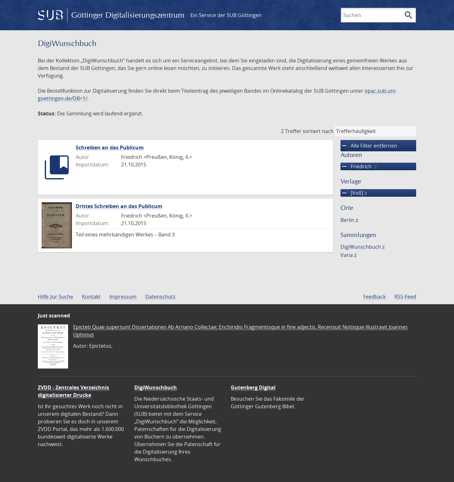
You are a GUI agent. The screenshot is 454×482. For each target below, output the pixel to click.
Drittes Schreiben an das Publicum (119, 206)
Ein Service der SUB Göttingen (226, 15)
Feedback (374, 296)
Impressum (123, 296)
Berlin (349, 220)
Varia (348, 255)
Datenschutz (160, 296)
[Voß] (353, 193)
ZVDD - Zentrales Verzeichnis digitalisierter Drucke (73, 391)
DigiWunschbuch (362, 246)
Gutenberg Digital (253, 387)
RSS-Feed (405, 296)
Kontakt (91, 296)
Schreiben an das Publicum (110, 147)
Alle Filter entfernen (368, 145)
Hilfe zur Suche (55, 296)
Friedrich (358, 166)
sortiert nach (318, 131)
